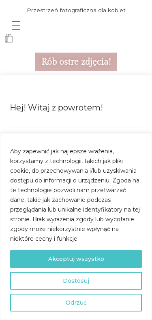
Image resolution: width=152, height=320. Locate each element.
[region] (76, 226)
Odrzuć (76, 302)
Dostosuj (76, 280)
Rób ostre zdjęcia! (76, 62)
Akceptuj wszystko (76, 259)
